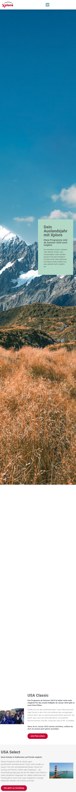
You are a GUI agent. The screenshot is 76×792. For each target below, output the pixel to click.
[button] (47, 5)
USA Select (10, 687)
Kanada (34, 739)
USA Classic (38, 630)
